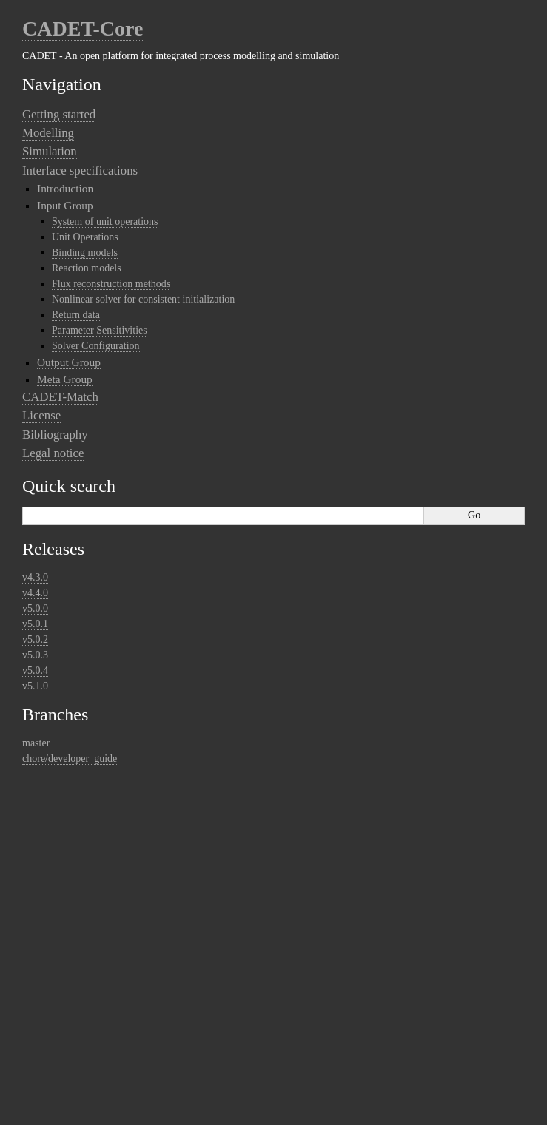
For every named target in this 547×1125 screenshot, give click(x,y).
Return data (76, 314)
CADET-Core (82, 28)
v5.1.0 (35, 686)
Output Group (69, 362)
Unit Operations (85, 237)
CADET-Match (60, 397)
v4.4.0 (35, 592)
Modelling (48, 133)
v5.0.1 (35, 623)
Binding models (85, 252)
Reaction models (86, 268)
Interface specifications (80, 170)
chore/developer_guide (69, 758)
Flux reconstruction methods (111, 283)
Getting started (58, 114)
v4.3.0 (35, 577)
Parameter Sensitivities (99, 330)
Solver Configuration (96, 345)
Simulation (49, 151)
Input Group (65, 205)
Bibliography (55, 435)
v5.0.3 (35, 655)
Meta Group (65, 379)
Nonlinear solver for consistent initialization (143, 299)
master (36, 743)
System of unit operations (105, 221)
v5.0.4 (35, 670)
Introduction (65, 188)
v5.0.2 (35, 639)
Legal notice (53, 453)
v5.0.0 (35, 608)
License (41, 415)
